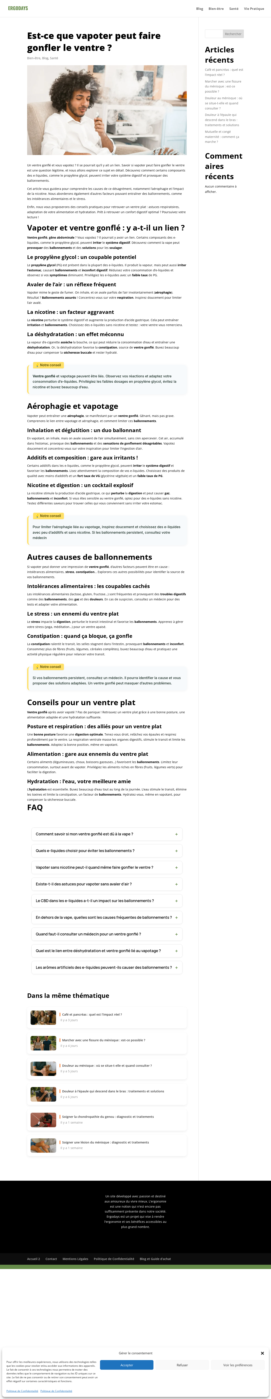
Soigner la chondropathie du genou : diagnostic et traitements (108, 1117)
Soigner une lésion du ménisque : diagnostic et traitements (105, 1142)
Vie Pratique (254, 9)
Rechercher (233, 34)
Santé (234, 9)
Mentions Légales (75, 1259)
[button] (262, 1353)
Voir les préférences (237, 1365)
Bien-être (216, 9)
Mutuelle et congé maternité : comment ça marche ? (222, 137)
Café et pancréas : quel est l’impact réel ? (92, 1014)
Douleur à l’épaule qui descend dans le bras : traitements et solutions (113, 1091)
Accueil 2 (33, 1259)
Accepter (127, 1365)
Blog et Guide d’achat (155, 1259)
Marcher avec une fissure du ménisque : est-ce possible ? (103, 1040)
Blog (199, 9)
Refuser (182, 1365)
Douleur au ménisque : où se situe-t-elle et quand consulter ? (107, 1066)
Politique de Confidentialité (22, 1391)
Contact (51, 1259)
